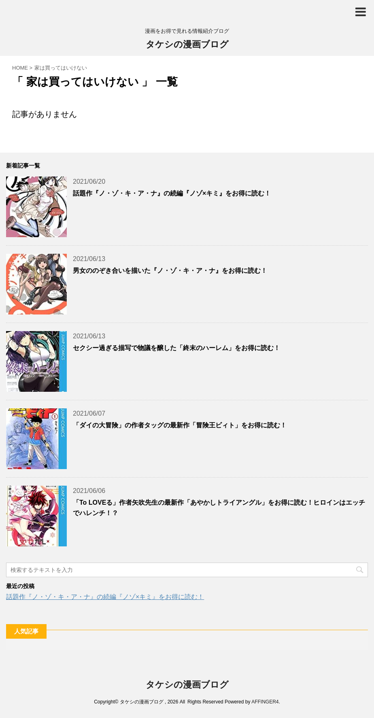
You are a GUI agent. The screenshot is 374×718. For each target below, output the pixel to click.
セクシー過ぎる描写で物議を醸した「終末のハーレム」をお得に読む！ (176, 347)
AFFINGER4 (264, 702)
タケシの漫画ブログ (187, 45)
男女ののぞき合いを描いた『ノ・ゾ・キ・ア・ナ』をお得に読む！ (170, 270)
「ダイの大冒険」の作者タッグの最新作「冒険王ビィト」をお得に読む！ (180, 425)
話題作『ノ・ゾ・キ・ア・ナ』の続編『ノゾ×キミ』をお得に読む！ (172, 193)
